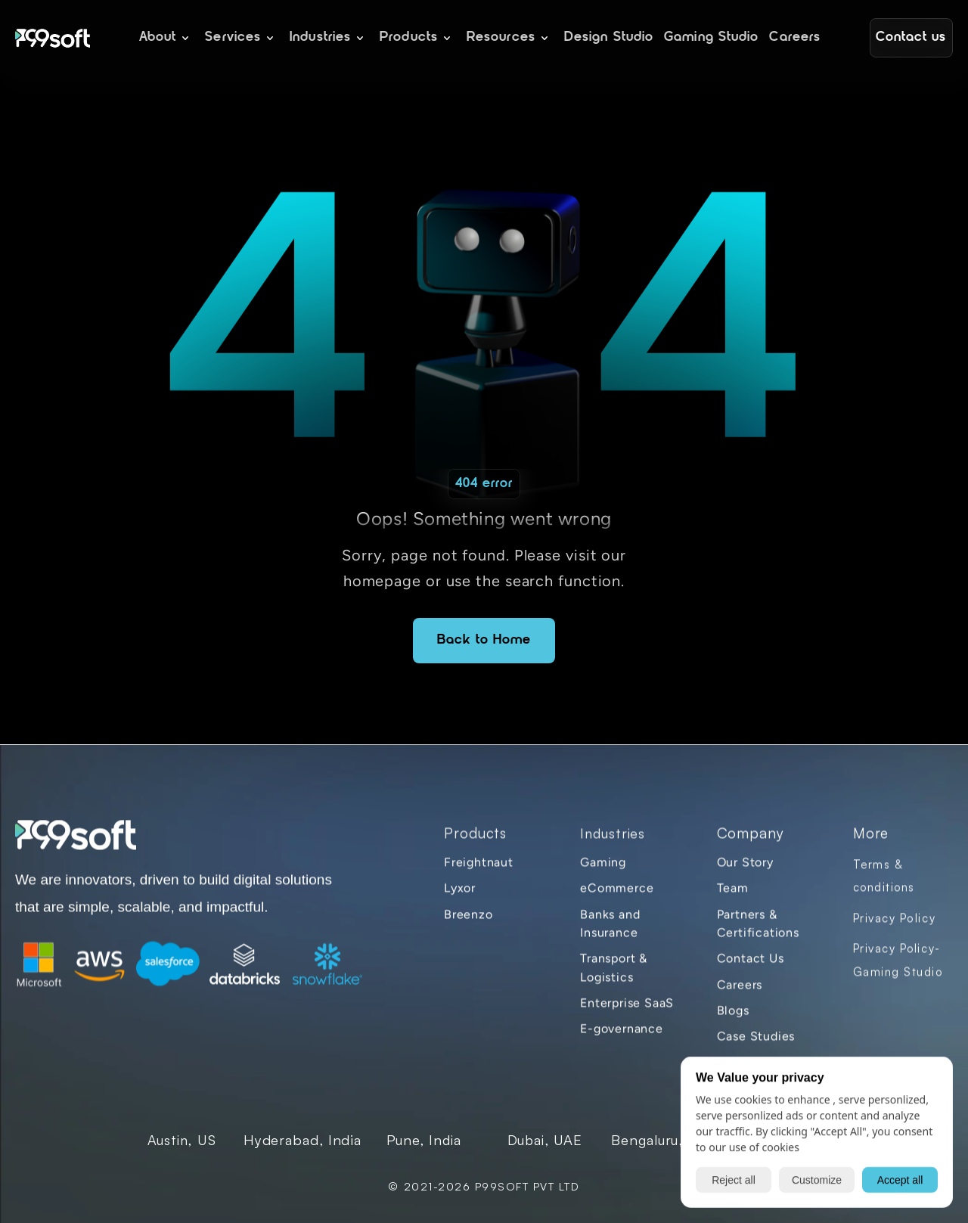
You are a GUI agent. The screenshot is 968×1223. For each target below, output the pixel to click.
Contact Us (750, 967)
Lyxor (460, 896)
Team (733, 896)
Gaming (603, 870)
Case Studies (756, 1045)
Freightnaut (478, 870)
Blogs (733, 1018)
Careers (740, 993)
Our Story (745, 870)
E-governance (621, 1037)
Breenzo (468, 922)
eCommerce (616, 896)
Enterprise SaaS (627, 1011)
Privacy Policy (894, 926)
